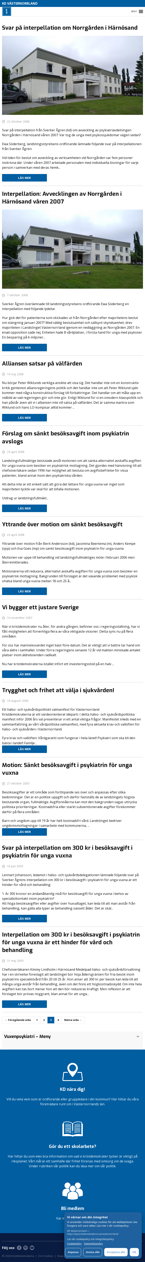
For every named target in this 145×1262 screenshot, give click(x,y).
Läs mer (24, 178)
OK (134, 1252)
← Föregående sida (18, 1020)
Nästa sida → (73, 1020)
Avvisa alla (93, 1252)
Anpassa (73, 1252)
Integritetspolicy (93, 1243)
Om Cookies (45, 1256)
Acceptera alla (116, 1252)
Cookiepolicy (74, 1243)
